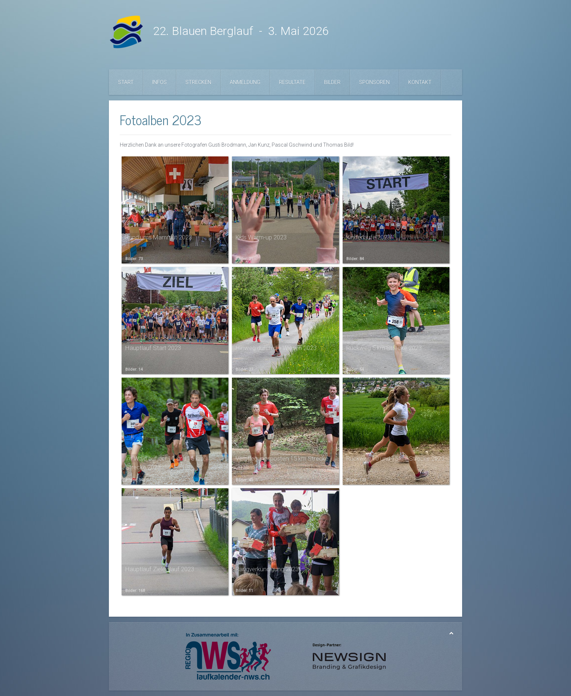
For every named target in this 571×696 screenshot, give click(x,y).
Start (126, 82)
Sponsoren (374, 82)
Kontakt (420, 82)
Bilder (332, 82)
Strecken (198, 82)
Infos (159, 82)
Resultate (292, 82)
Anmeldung (245, 82)
